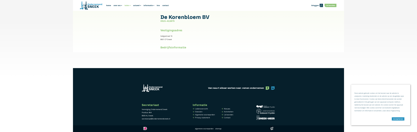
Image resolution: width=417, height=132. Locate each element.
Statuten (198, 112)
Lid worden (228, 115)
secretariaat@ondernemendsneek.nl (156, 119)
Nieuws (227, 109)
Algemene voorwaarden (205, 115)
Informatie (200, 105)
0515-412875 (167, 21)
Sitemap (218, 129)
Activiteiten (228, 112)
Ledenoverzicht (201, 109)
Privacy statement (202, 118)
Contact (227, 118)
